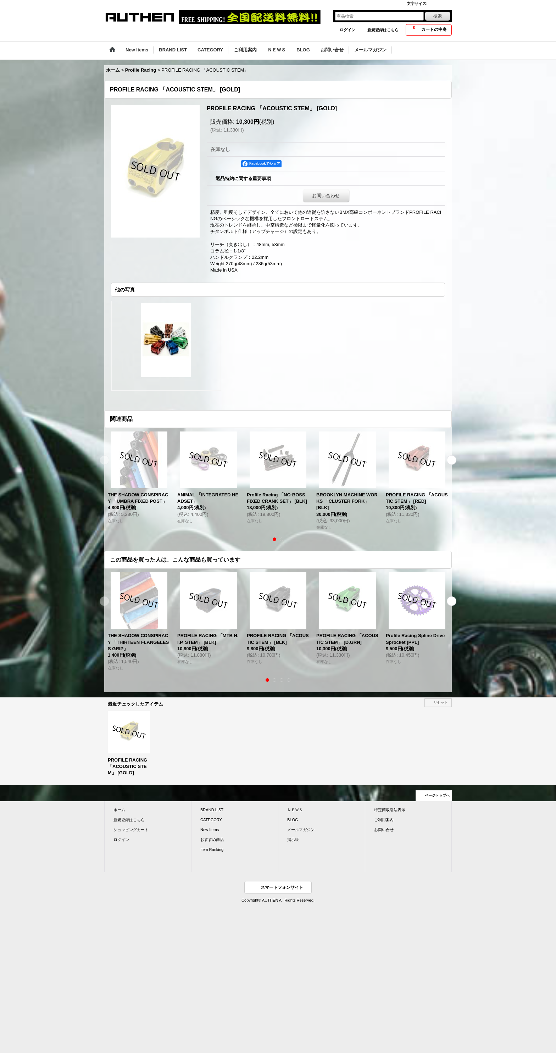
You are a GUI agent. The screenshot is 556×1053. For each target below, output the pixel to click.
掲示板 (293, 839)
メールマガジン (301, 830)
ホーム (119, 810)
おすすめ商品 (212, 839)
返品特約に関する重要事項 (243, 178)
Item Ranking (211, 849)
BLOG (292, 820)
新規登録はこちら (383, 30)
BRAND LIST (211, 810)
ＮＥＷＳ (295, 810)
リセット (441, 702)
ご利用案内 (384, 820)
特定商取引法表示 (389, 810)
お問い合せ (384, 830)
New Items (209, 830)
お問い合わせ (326, 195)
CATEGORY (211, 820)
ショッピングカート (131, 830)
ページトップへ (437, 795)
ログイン (347, 30)
